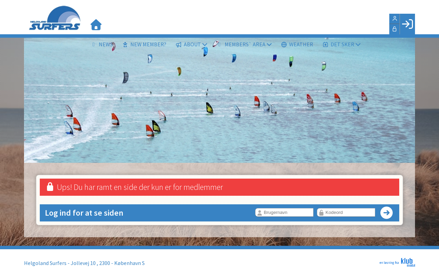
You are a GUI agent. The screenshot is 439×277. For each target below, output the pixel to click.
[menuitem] (96, 24)
